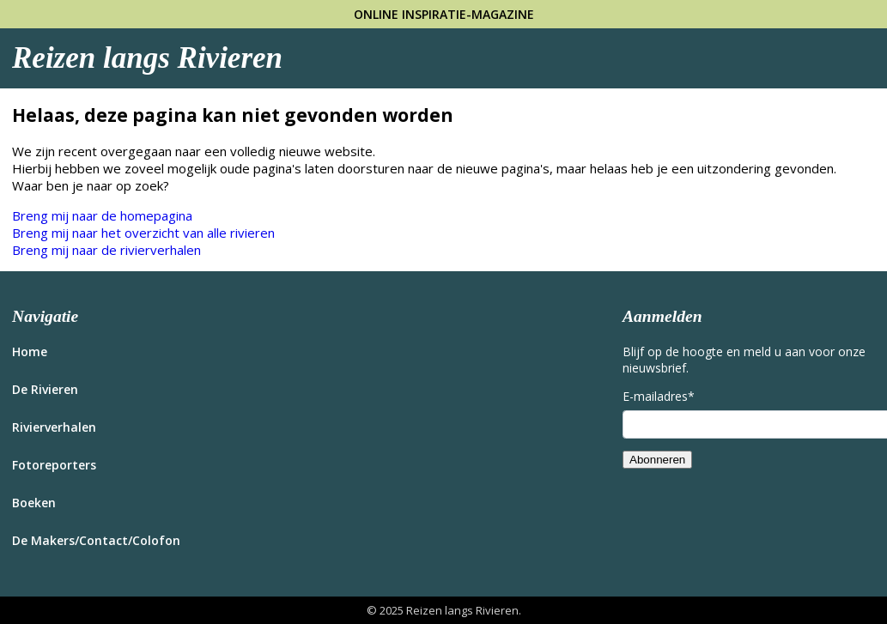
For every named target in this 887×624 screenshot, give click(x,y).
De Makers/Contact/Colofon (96, 540)
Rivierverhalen (54, 427)
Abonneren (657, 459)
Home (29, 351)
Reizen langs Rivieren (147, 58)
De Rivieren (45, 389)
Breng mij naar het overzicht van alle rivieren (143, 232)
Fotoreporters (54, 465)
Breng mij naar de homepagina (102, 215)
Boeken (34, 502)
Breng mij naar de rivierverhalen (106, 249)
